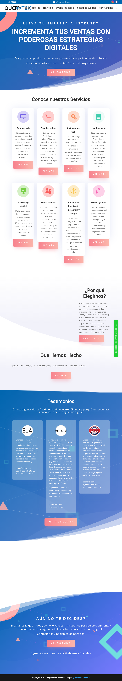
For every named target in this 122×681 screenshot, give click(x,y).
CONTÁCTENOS (106, 8)
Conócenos (91, 339)
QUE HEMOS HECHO (65, 8)
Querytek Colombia (81, 677)
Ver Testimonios (61, 522)
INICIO (19, 8)
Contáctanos (61, 643)
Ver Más (23, 165)
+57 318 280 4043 (12, 2)
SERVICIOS (48, 8)
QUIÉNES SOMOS (32, 8)
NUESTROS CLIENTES (86, 8)
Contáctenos (61, 72)
